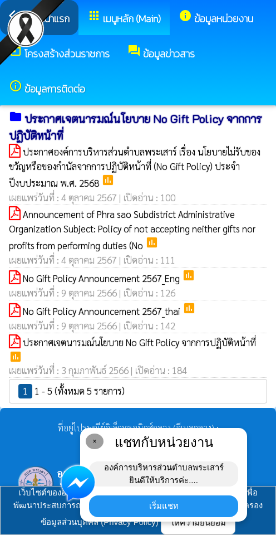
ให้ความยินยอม (198, 522)
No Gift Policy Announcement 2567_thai (103, 311)
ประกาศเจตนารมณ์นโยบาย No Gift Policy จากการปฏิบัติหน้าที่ (139, 342)
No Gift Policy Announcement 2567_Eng (102, 278)
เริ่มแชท (164, 505)
